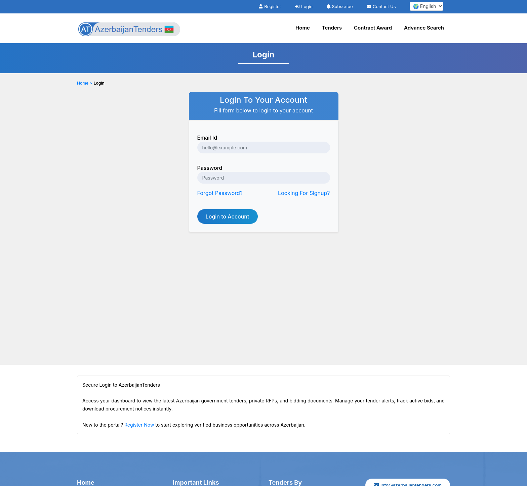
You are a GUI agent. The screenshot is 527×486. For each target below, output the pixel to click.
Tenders (332, 28)
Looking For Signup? (304, 193)
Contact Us (381, 6)
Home (302, 28)
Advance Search (424, 28)
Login (304, 6)
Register (270, 6)
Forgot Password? (220, 193)
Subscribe (340, 6)
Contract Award (373, 28)
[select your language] (426, 6)
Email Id (207, 137)
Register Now (139, 425)
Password (209, 167)
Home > (84, 83)
